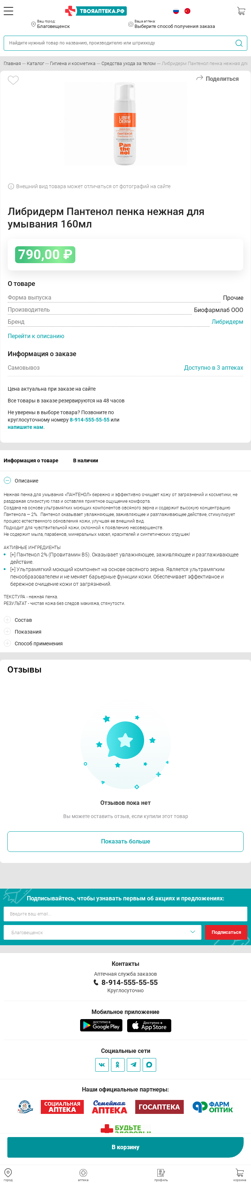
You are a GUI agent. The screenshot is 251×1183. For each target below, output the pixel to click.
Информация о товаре (31, 460)
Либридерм (227, 321)
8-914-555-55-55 (90, 420)
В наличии (85, 460)
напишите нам (25, 427)
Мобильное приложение (125, 1011)
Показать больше (125, 841)
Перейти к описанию (36, 336)
